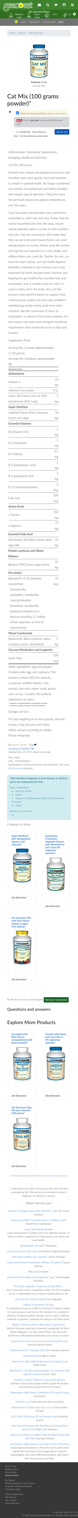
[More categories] (74, 14)
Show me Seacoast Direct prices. (42, 113)
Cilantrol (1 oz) (23, 1401)
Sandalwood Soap (32, 1355)
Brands (22, 32)
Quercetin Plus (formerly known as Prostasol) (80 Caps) (39, 1341)
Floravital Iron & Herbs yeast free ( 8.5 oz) (32, 1407)
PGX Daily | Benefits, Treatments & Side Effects (38, 1286)
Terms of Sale (11, 1466)
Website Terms (11, 1469)
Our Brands (10, 1480)
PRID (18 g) (34, 1271)
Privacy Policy (11, 1472)
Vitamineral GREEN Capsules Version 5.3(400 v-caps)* (38, 1220)
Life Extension (36, 32)
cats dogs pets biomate (20, 1175)
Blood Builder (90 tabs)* (32, 1245)
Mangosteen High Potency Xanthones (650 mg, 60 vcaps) (39, 1392)
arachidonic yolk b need (41, 1175)
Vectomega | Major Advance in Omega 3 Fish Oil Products (39, 1444)
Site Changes (10, 1500)
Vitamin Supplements (14, 1494)
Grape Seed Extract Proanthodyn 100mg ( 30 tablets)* (34, 1262)
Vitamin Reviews (12, 1503)
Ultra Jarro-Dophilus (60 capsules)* (30, 1256)
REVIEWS (34, 22)
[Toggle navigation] (72, 5)
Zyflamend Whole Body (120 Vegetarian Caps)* (31, 1277)
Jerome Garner (19, 744)
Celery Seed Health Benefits (38, 1229)
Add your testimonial (56, 999)
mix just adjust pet (60, 1175)
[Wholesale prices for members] (17, 112)
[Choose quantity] (34, 132)
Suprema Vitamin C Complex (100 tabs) (30, 1350)
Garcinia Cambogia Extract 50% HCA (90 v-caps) (33, 1210)
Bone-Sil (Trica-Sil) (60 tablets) (30, 1299)
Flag (32, 744)
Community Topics (13, 1489)
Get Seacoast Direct (39, 11)
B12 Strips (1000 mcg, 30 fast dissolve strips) (35, 1416)
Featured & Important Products (18, 1486)
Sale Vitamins (10, 1497)
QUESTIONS (49, 22)
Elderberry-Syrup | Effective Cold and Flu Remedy (39, 1379)
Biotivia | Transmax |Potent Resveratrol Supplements (38, 1324)
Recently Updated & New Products (20, 1483)
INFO (23, 22)
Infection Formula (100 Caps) (22, 1251)
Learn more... (61, 113)
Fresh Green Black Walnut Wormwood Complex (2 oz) (39, 1361)
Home (12, 32)
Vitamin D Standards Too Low (38, 1304)
